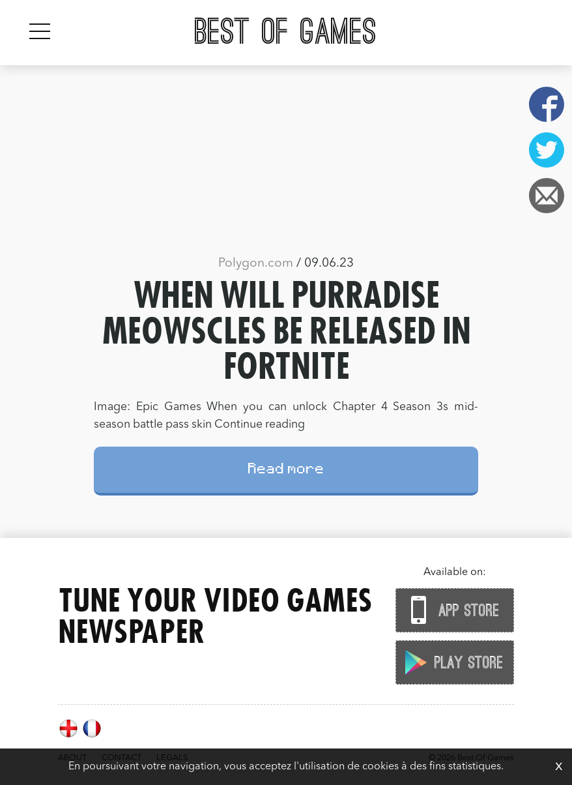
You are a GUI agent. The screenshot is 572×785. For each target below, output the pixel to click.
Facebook (546, 104)
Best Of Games (286, 33)
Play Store (451, 662)
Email (546, 195)
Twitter (546, 150)
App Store (451, 610)
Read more (286, 470)
